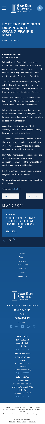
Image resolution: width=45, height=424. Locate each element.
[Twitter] (34, 326)
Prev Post (10, 196)
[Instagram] (28, 326)
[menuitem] (12, 421)
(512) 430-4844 (22, 309)
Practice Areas (22, 265)
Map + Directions (22, 349)
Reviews (22, 268)
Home (22, 253)
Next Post (34, 196)
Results (22, 272)
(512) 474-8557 (22, 318)
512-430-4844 (22, 346)
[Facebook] (11, 326)
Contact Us (22, 276)
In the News (16, 189)
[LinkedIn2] (22, 326)
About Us (22, 257)
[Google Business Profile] (16, 326)
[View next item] (14, 240)
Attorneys (22, 261)
